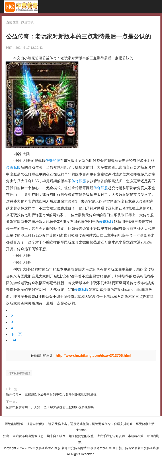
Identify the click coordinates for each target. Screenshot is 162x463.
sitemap (81, 430)
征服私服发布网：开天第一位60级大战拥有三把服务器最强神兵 (50, 407)
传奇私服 (52, 161)
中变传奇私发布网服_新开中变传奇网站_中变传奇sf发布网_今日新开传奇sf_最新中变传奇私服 (21, 6)
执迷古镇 (27, 22)
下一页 (16, 334)
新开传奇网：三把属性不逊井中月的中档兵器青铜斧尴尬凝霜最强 (51, 394)
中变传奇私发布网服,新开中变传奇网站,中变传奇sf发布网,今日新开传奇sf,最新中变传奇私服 (96, 448)
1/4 (13, 340)
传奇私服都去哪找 (19, 373)
